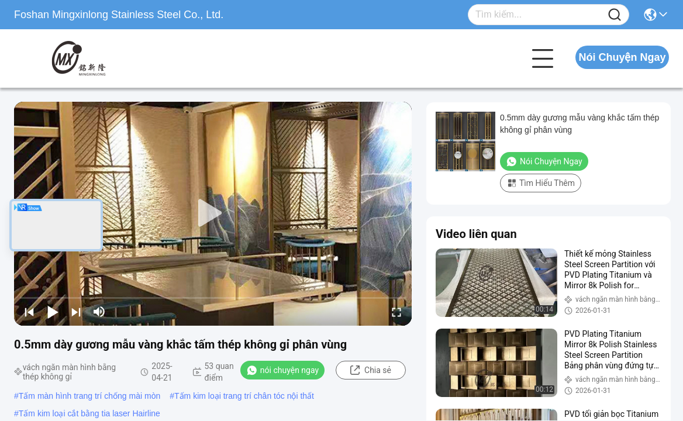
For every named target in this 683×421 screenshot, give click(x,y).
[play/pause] (52, 311)
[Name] (615, 15)
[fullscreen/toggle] (396, 311)
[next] (76, 311)
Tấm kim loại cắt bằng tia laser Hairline (89, 413)
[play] (212, 213)
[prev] (29, 311)
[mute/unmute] (99, 311)
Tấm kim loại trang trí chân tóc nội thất (244, 396)
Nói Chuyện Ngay (621, 57)
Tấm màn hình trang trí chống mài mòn (89, 396)
